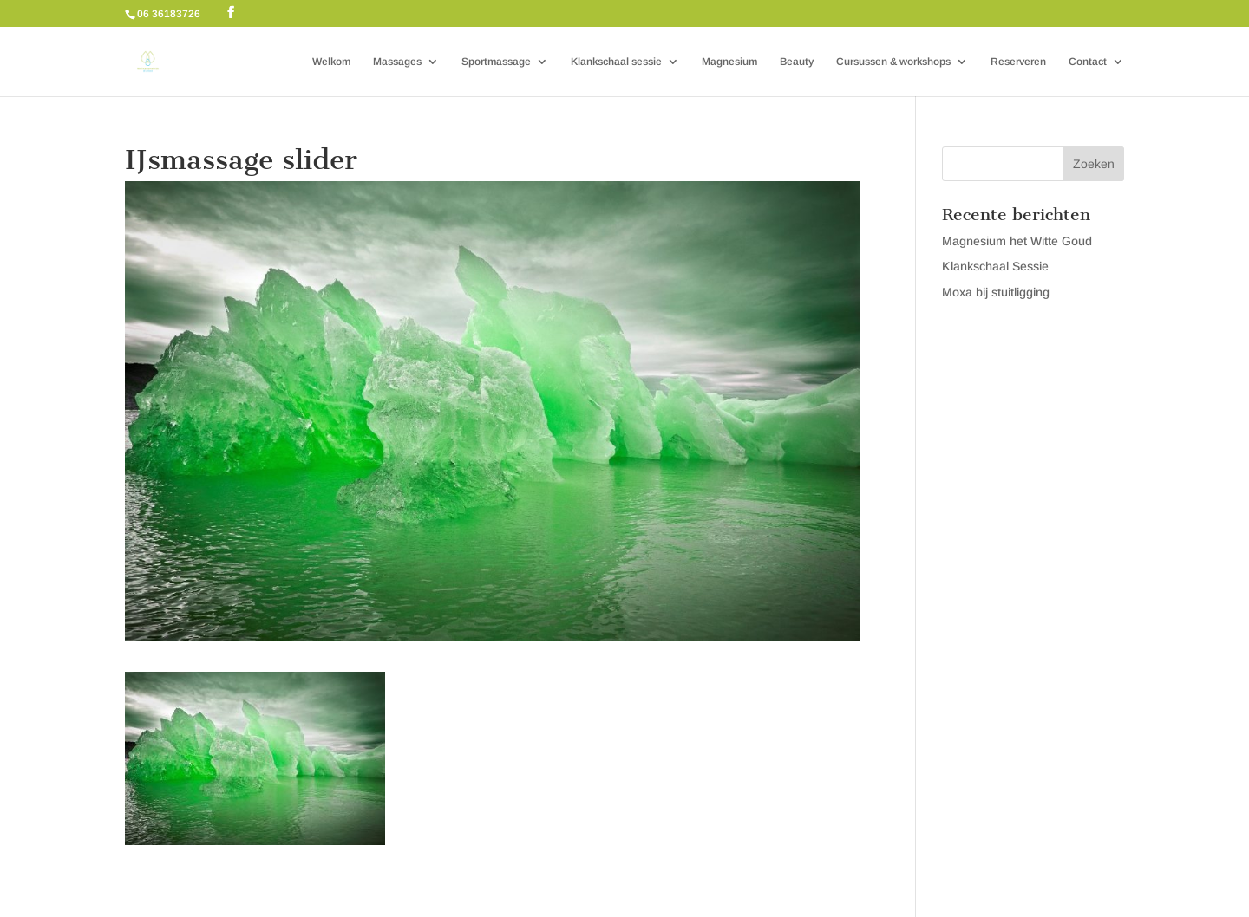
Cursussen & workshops (893, 61)
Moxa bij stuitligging (996, 292)
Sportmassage (496, 61)
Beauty (797, 61)
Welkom (331, 61)
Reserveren (1018, 61)
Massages (397, 61)
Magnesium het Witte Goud (1017, 241)
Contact (1088, 61)
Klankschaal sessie (616, 61)
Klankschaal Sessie (995, 266)
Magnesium (729, 61)
